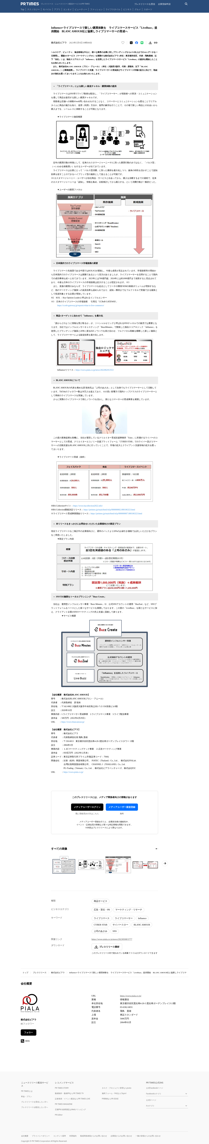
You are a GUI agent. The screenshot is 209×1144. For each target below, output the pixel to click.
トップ (25, 972)
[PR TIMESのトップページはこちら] (55, 4)
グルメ (138, 9)
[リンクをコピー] (155, 42)
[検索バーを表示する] (186, 4)
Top (22, 9)
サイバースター (120, 925)
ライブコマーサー (124, 918)
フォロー (28, 1032)
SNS (115, 931)
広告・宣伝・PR (102, 909)
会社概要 (24, 1136)
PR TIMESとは (27, 1091)
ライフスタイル (113, 9)
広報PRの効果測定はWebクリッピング (70, 1109)
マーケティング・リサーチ (128, 909)
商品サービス (100, 901)
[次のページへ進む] (165, 863)
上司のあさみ (100, 931)
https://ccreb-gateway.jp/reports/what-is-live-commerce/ (80, 305)
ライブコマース (101, 918)
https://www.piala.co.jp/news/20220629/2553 (95, 370)
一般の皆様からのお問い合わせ (148, 1136)
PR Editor (59, 1115)
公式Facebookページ (154, 1088)
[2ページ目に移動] (157, 848)
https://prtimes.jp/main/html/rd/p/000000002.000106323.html (109, 510)
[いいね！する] (123, 42)
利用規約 (73, 1136)
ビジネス (127, 9)
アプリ (57, 9)
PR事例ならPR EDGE (110, 1098)
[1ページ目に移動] (156, 848)
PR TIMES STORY (62, 1088)
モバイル (47, 9)
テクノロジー (33, 9)
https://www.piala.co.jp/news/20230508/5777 (112, 939)
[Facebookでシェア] (136, 42)
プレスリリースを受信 (144, 4)
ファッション (96, 9)
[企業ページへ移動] (30, 1004)
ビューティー (81, 9)
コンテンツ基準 (59, 1136)
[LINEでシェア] (142, 42)
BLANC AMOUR (142, 925)
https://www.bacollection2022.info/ (88, 506)
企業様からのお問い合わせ (121, 1136)
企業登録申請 (164, 4)
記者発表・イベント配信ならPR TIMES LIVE (72, 1098)
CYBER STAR (100, 925)
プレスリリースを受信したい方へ (34, 1102)
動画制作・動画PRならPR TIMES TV (69, 1093)
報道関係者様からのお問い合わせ (93, 1136)
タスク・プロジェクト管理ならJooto (116, 1088)
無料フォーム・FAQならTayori (114, 1093)
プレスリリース (39, 972)
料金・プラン (26, 1096)
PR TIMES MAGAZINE (63, 1104)
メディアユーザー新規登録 (121, 807)
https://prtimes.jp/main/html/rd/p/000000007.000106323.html (116, 513)
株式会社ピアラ (58, 972)
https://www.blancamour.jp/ (72, 722)
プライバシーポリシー (41, 1136)
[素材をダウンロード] (150, 42)
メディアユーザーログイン (87, 807)
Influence (142, 918)
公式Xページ (151, 1100)
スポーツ (148, 9)
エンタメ (67, 9)
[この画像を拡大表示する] (64, 865)
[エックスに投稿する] (131, 42)
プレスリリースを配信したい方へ (34, 1107)
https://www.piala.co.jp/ (73, 772)
